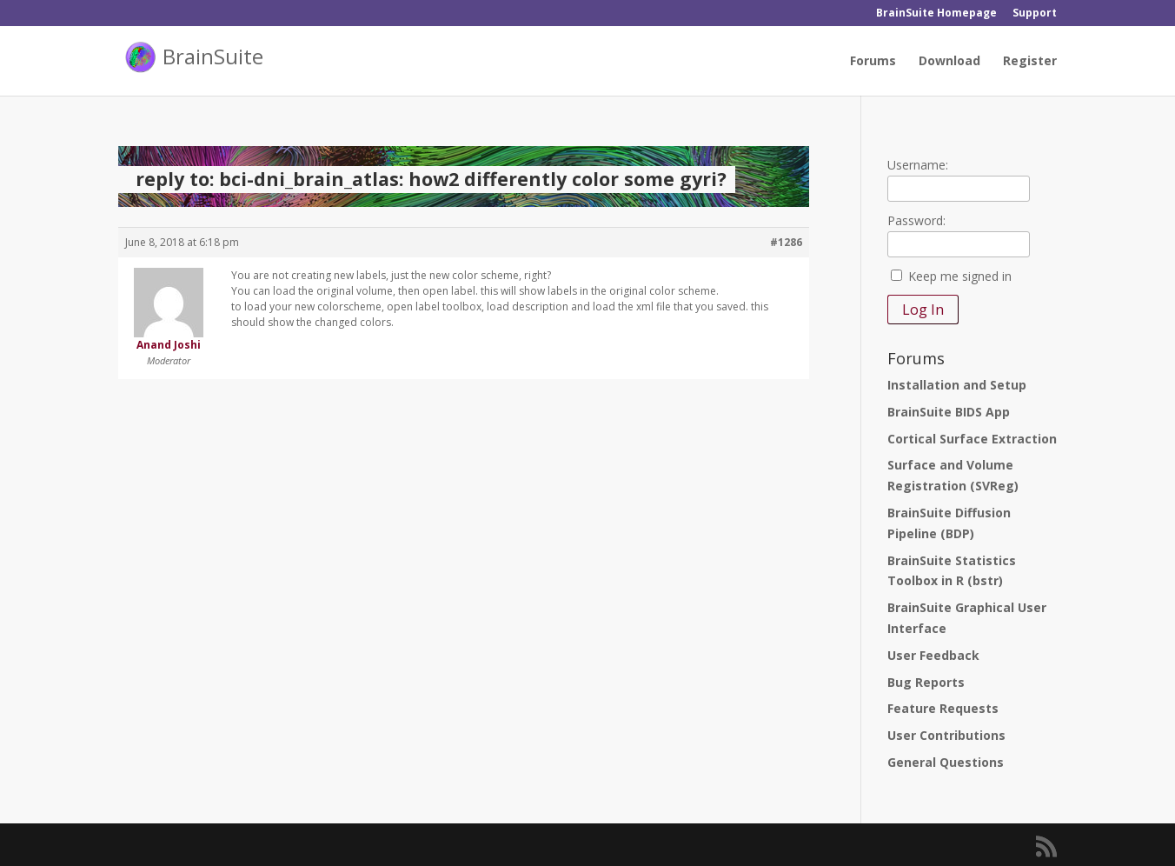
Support (1034, 14)
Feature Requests (943, 708)
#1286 (786, 242)
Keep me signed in (960, 276)
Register (1030, 62)
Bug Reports (926, 682)
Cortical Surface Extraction (972, 438)
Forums (873, 62)
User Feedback (933, 655)
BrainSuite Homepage (936, 14)
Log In (923, 309)
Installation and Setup (956, 384)
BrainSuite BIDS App (948, 411)
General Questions (945, 762)
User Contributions (946, 735)
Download (949, 62)
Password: (916, 220)
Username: (917, 165)
